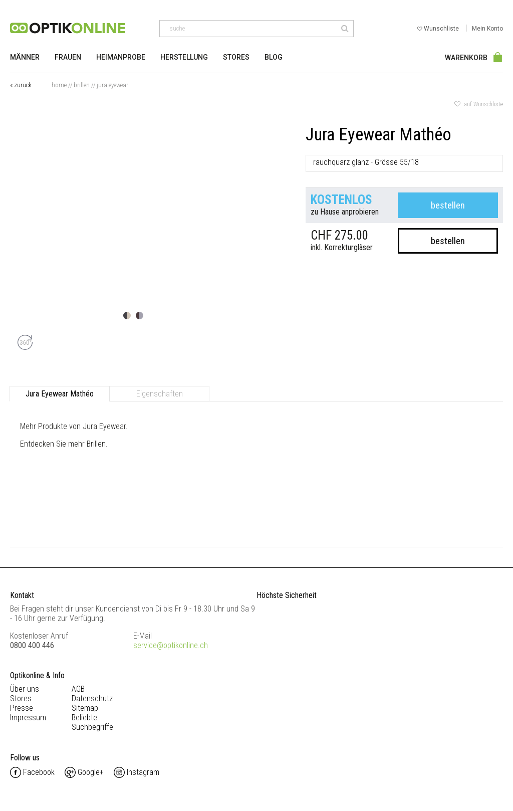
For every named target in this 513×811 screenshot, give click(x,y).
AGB (78, 689)
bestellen (448, 205)
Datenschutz (92, 698)
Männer (25, 57)
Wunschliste (438, 28)
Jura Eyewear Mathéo (60, 393)
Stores (236, 57)
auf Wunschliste (478, 104)
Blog (274, 57)
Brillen (82, 85)
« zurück (21, 85)
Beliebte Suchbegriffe (92, 722)
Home (59, 85)
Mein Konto (487, 28)
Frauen (68, 57)
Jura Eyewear (112, 85)
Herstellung (184, 57)
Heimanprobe (120, 57)
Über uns (24, 689)
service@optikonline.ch (170, 645)
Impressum (28, 717)
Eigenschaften (159, 393)
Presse (21, 708)
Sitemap (85, 708)
